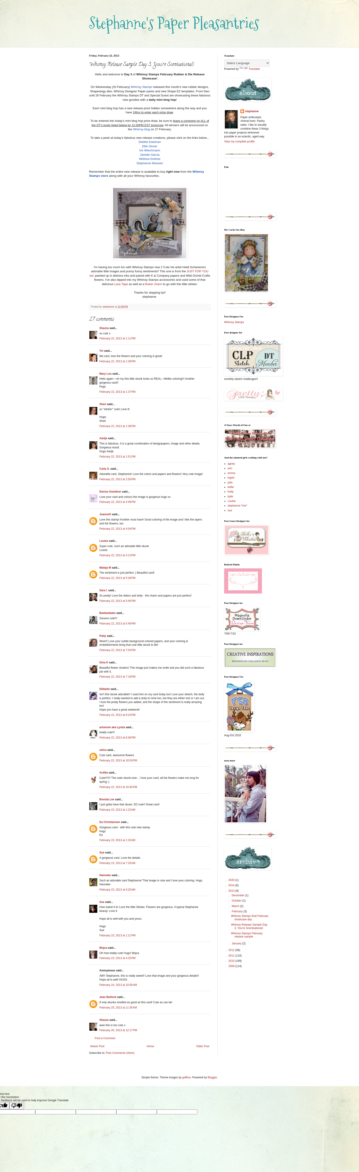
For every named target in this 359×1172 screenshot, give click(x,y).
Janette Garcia (150, 154)
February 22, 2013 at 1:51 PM (117, 456)
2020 (231, 880)
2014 (231, 885)
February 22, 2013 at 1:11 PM (117, 338)
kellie (231, 487)
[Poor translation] (16, 1105)
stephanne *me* (237, 505)
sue (230, 510)
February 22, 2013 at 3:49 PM (117, 502)
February (237, 911)
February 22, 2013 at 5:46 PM (117, 623)
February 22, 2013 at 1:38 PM (117, 426)
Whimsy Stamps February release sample (247, 935)
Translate (249, 69)
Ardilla (103, 772)
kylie (230, 496)
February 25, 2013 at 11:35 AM (118, 1007)
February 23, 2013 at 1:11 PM (117, 935)
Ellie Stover (150, 146)
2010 (231, 960)
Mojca (103, 947)
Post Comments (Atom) (120, 1053)
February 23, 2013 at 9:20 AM (117, 889)
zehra (102, 750)
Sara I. (103, 590)
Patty (102, 636)
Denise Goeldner (110, 491)
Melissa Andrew (149, 159)
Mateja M (105, 567)
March (236, 906)
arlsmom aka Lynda (112, 727)
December (238, 895)
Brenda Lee (106, 799)
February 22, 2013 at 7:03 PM (117, 650)
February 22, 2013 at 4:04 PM (117, 528)
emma (231, 473)
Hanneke (105, 875)
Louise (103, 540)
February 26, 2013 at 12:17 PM (118, 1030)
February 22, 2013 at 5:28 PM (117, 578)
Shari (102, 404)
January (237, 943)
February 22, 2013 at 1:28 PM (117, 361)
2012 (231, 950)
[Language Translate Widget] (247, 63)
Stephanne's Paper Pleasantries (174, 23)
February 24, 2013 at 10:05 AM (118, 985)
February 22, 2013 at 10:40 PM (118, 787)
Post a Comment (105, 1038)
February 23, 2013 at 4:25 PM (117, 958)
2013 (231, 890)
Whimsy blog (141, 129)
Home (150, 1046)
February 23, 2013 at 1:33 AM (117, 840)
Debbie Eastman (150, 142)
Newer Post (97, 1046)
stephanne (252, 111)
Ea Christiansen (109, 822)
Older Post (202, 1046)
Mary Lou (105, 373)
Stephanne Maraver (149, 163)
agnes (231, 463)
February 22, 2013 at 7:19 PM (117, 676)
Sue (101, 852)
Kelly (231, 491)
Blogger (212, 1077)
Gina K (103, 662)
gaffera (186, 1077)
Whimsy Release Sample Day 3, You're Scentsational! (249, 926)
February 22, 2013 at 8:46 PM (117, 737)
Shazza (104, 328)
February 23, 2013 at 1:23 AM (117, 809)
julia (230, 482)
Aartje (103, 438)
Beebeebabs (107, 613)
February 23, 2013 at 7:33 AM (117, 863)
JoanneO (105, 514)
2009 (231, 966)
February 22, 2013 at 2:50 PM (117, 479)
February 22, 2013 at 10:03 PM (118, 760)
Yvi (101, 350)
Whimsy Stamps (141, 87)
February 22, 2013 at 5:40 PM (117, 600)
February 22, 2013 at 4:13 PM (117, 555)
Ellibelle (104, 689)
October (237, 900)
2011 (231, 955)
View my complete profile (239, 141)
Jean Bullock (107, 997)
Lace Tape (121, 284)
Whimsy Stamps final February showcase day (249, 917)
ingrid (231, 477)
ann (230, 468)
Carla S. (104, 468)
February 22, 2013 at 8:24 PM (117, 715)
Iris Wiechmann (149, 150)
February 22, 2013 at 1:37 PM (117, 391)
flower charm (153, 284)
